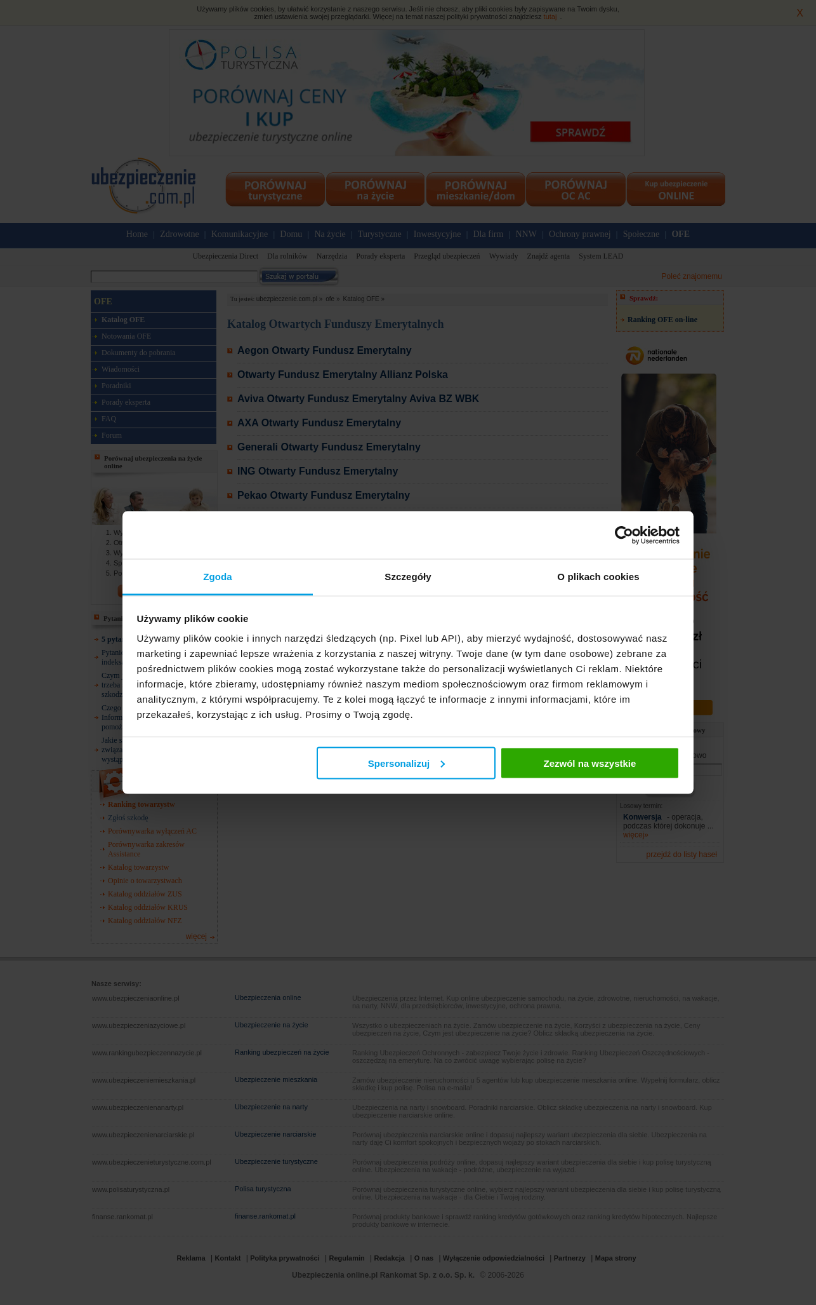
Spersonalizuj (406, 762)
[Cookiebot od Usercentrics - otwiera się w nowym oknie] (624, 534)
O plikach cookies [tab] (598, 576)
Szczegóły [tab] (408, 576)
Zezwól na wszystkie (589, 762)
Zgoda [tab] (217, 576)
